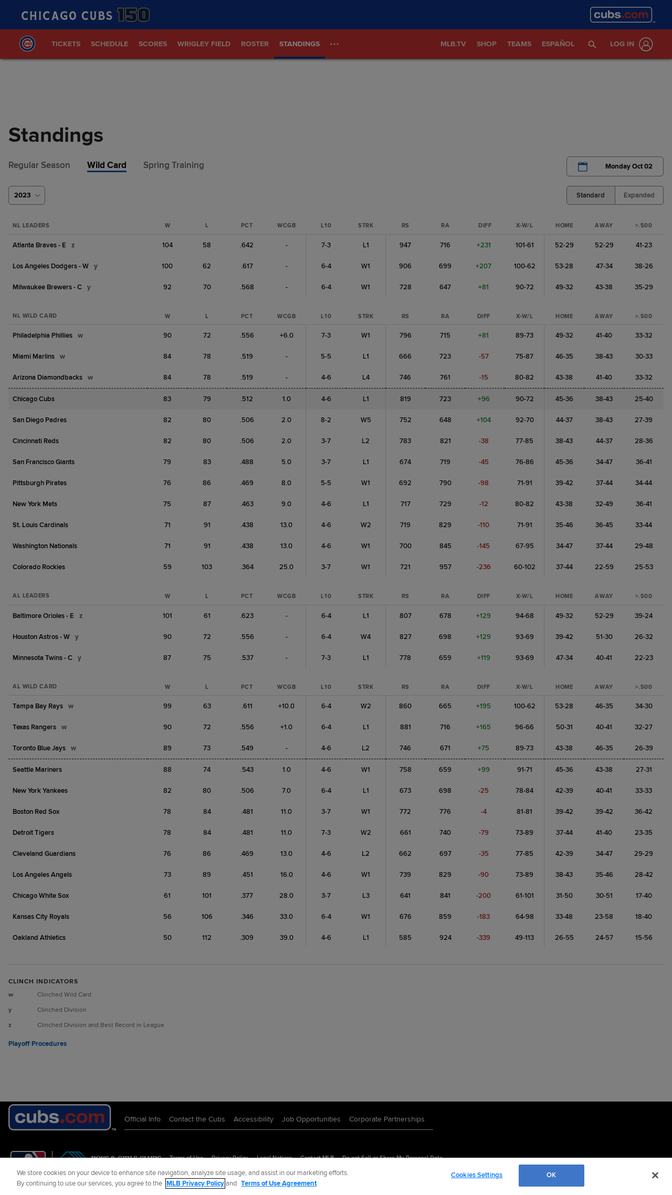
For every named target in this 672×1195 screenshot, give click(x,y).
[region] (336, 1176)
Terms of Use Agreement (279, 1183)
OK (551, 1175)
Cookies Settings (476, 1175)
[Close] (655, 1175)
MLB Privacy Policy (195, 1183)
